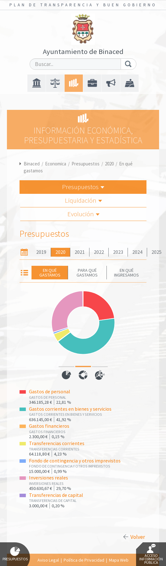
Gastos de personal (49, 392)
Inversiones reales (48, 478)
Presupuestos (86, 164)
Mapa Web (119, 560)
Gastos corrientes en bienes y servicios (70, 409)
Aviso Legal (48, 560)
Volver (137, 536)
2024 (137, 252)
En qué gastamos (49, 272)
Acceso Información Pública (151, 554)
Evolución (83, 214)
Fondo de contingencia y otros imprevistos (75, 461)
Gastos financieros (49, 426)
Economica (55, 164)
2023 (118, 252)
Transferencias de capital (56, 495)
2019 (41, 252)
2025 (157, 252)
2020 (109, 164)
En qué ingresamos (126, 272)
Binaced (32, 164)
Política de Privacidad (84, 560)
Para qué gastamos (87, 272)
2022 (99, 252)
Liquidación (83, 200)
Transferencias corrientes (56, 443)
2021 (80, 252)
